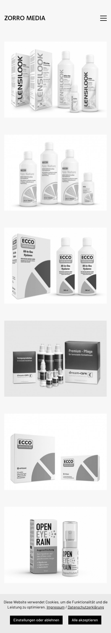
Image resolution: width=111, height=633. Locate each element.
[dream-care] (55, 357)
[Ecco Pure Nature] (55, 172)
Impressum (56, 607)
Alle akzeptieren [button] (85, 620)
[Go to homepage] (25, 18)
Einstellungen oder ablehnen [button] (36, 620)
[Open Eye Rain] (55, 542)
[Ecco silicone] (55, 450)
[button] (103, 18)
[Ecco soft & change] (55, 265)
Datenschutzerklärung (86, 607)
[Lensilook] (55, 80)
